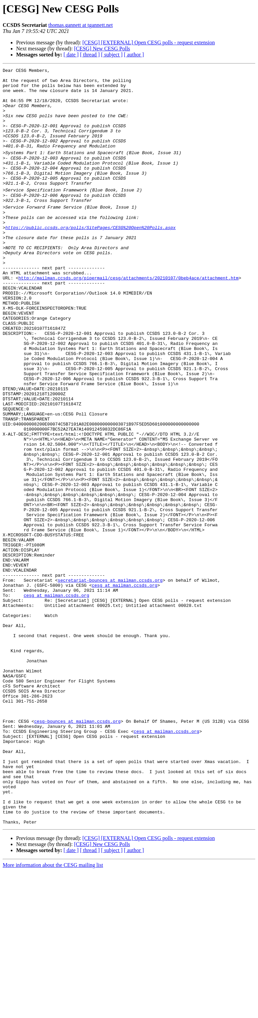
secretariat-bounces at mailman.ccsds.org (110, 679)
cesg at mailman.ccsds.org (124, 685)
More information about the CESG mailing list (53, 1012)
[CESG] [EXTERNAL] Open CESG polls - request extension (148, 42)
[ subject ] (112, 54)
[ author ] (134, 54)
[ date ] (71, 54)
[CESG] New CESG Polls (102, 48)
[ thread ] (90, 54)
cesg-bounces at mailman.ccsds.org (77, 848)
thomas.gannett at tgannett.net (80, 25)
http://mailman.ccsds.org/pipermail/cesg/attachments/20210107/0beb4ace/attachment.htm (128, 316)
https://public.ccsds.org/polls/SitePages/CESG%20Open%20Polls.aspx (90, 256)
